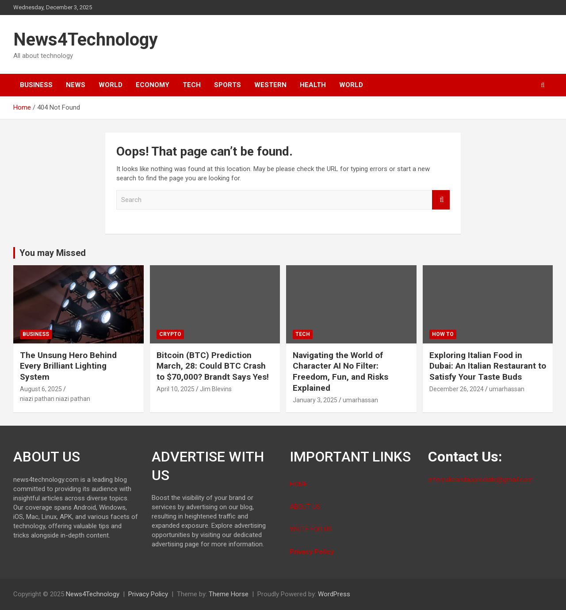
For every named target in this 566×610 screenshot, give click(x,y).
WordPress (334, 594)
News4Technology (85, 39)
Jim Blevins (216, 389)
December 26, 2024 (456, 389)
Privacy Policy (313, 552)
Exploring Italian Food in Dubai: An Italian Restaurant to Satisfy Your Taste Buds (487, 366)
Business (36, 85)
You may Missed (52, 253)
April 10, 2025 (176, 389)
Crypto (170, 334)
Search (441, 200)
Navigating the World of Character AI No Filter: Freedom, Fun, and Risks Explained (340, 371)
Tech (192, 85)
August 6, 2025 (41, 389)
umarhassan (360, 400)
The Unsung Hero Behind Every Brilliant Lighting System (68, 366)
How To (443, 334)
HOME (298, 484)
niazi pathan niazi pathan (55, 398)
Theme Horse (229, 594)
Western (270, 85)
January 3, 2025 (315, 400)
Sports (227, 85)
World (110, 85)
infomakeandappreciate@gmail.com (480, 480)
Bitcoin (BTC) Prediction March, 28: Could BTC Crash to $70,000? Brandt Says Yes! (213, 366)
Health (313, 85)
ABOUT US (305, 507)
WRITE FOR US (311, 529)
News (75, 85)
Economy (152, 85)
